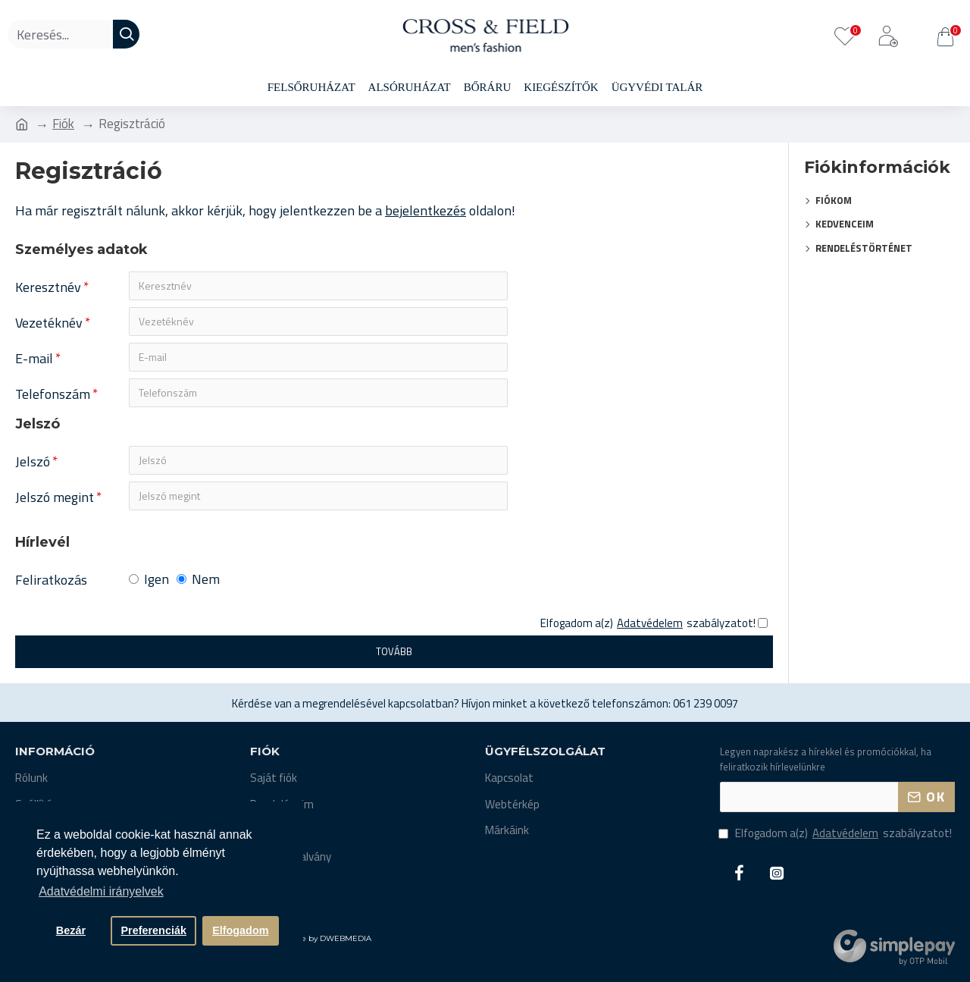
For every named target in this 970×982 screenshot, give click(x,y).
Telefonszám (52, 394)
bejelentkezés (425, 210)
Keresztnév (48, 287)
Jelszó (32, 461)
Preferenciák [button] (153, 930)
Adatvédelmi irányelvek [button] (101, 891)
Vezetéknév (49, 322)
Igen (149, 579)
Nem (198, 579)
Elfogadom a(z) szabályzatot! (836, 833)
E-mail (34, 358)
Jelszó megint (54, 497)
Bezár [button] (71, 930)
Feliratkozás (51, 579)
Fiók (63, 124)
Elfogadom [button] (240, 930)
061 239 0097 (705, 703)
